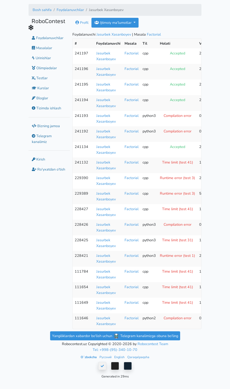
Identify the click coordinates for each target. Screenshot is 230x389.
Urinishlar (41, 57)
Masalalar (42, 47)
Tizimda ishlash (46, 108)
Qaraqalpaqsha (138, 357)
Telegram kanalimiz (42, 138)
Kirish (38, 159)
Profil (81, 22)
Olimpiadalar (44, 67)
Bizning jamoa (46, 125)
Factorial (154, 34)
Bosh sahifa (42, 9)
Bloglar (40, 98)
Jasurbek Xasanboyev (113, 34)
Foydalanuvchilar (70, 9)
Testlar (40, 78)
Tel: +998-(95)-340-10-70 (115, 349)
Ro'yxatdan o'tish (48, 169)
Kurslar (40, 88)
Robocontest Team (153, 343)
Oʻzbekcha (89, 357)
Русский (105, 357)
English (119, 357)
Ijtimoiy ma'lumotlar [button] (113, 22)
